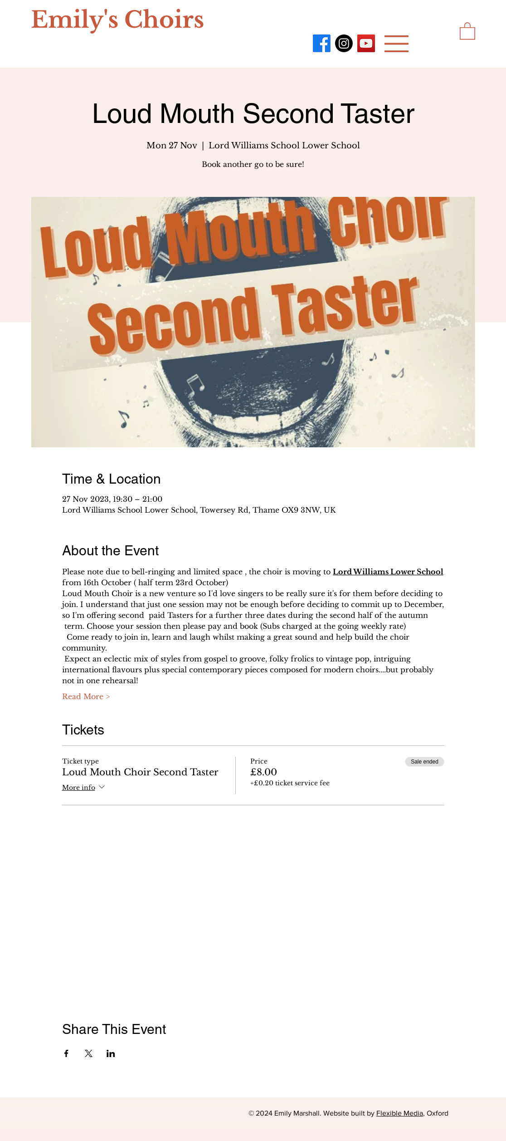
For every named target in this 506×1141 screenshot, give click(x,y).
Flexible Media (399, 1113)
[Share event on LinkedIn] (111, 1053)
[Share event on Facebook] (66, 1053)
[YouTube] (366, 43)
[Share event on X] (88, 1053)
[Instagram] (344, 43)
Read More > (86, 696)
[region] (164, 26)
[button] (396, 43)
